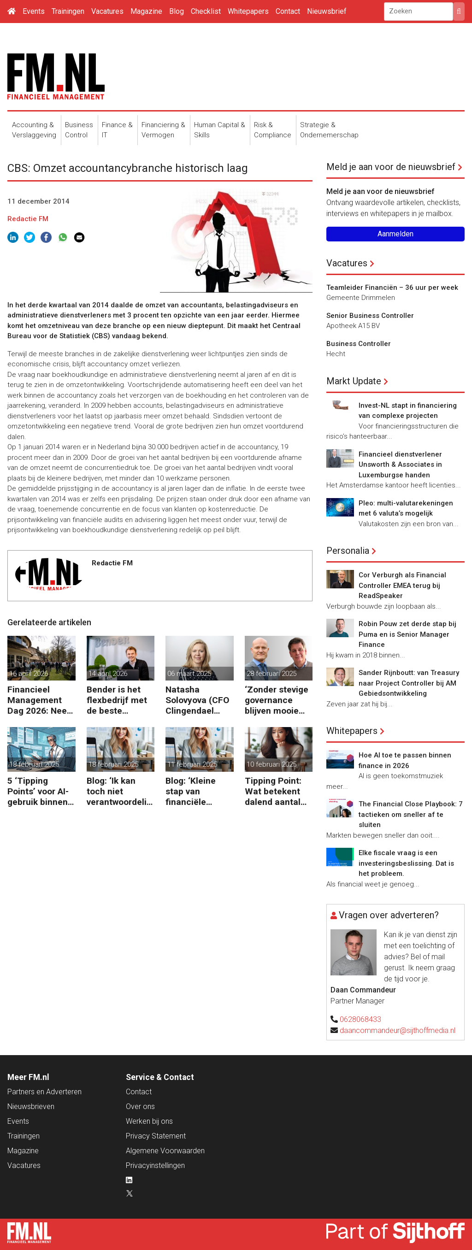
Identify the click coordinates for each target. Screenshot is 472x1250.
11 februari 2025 (192, 764)
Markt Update (353, 381)
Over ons (140, 1106)
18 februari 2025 (34, 764)
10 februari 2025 (271, 764)
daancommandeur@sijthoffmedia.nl (397, 1030)
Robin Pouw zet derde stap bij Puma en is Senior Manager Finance (407, 634)
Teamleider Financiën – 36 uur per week (392, 287)
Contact (288, 11)
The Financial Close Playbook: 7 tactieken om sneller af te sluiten (411, 814)
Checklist (206, 11)
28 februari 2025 (271, 673)
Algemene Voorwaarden (165, 1150)
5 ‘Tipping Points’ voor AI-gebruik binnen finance (38, 791)
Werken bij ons (149, 1121)
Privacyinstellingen (155, 1165)
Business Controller (358, 344)
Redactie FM (27, 219)
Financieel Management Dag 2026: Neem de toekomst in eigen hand (41, 700)
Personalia (347, 550)
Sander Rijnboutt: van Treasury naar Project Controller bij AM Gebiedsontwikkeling (409, 683)
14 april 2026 (107, 673)
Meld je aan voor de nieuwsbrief (390, 166)
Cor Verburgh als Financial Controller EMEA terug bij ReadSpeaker (402, 585)
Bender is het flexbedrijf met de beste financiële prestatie (117, 700)
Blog (176, 11)
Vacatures (107, 11)
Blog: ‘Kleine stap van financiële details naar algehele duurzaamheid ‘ (197, 791)
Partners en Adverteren (44, 1091)
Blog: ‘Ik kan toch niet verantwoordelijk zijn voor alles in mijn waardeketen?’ (120, 791)
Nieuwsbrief (327, 11)
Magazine (146, 11)
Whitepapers (248, 11)
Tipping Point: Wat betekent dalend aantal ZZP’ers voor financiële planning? (273, 791)
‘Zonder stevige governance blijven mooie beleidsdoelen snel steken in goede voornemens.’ (276, 700)
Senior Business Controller (370, 315)
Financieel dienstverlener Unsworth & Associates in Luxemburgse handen (400, 464)
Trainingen (68, 11)
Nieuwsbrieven (30, 1106)
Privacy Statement (156, 1136)
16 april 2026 (28, 673)
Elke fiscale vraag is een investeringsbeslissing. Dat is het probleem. (406, 863)
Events (34, 11)
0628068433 (360, 1019)
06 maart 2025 (189, 673)
